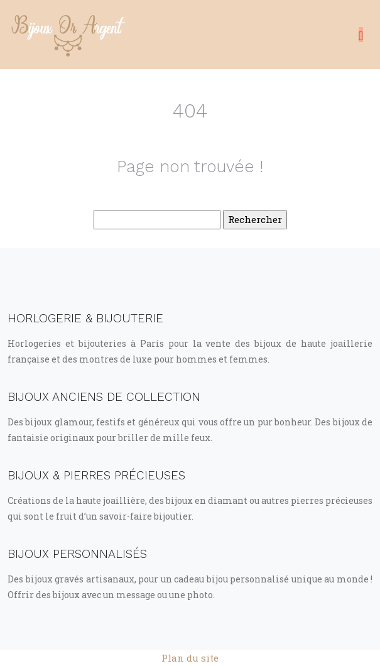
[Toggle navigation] (361, 35)
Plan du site (190, 658)
